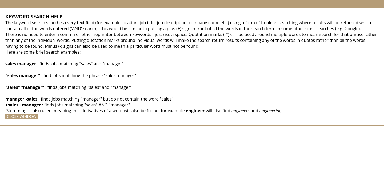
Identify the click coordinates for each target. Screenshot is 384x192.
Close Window (21, 116)
